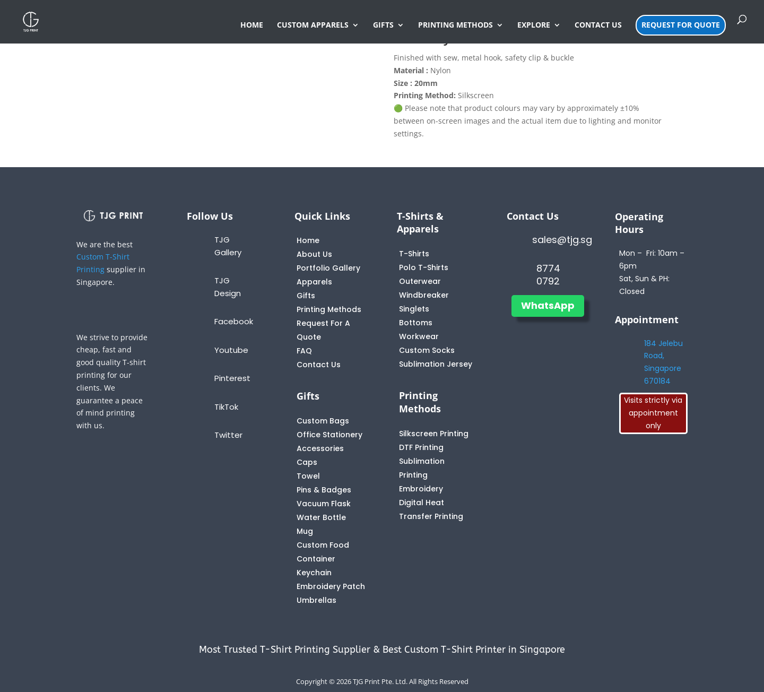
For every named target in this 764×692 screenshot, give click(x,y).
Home (308, 240)
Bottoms (415, 322)
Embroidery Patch (331, 586)
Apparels (314, 281)
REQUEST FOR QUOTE (680, 25)
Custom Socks (427, 350)
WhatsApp (548, 305)
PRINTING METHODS (455, 25)
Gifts (306, 295)
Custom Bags (323, 421)
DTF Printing (421, 447)
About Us (314, 254)
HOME (251, 25)
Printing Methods (329, 309)
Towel (308, 476)
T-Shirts (414, 253)
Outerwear (420, 281)
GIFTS (383, 25)
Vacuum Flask (324, 503)
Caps (307, 462)
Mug (305, 531)
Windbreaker (424, 295)
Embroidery (421, 488)
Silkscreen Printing (433, 433)
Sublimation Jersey (435, 364)
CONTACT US (598, 25)
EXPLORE (533, 25)
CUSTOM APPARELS (313, 25)
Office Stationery (329, 434)
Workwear (419, 336)
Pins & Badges (324, 490)
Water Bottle (321, 517)
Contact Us (319, 364)
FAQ (304, 350)
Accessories (320, 448)
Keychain (314, 572)
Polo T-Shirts (423, 267)
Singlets (414, 309)
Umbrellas (316, 600)
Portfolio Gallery (328, 268)
